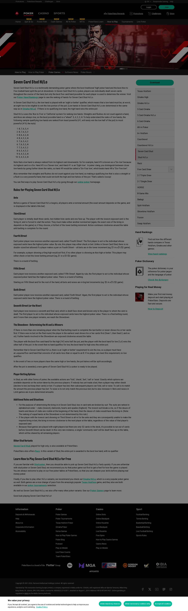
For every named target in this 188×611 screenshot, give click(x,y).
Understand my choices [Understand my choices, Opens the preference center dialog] (110, 604)
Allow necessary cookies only (137, 604)
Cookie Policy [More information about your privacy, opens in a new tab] (42, 607)
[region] (94, 604)
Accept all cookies (163, 604)
